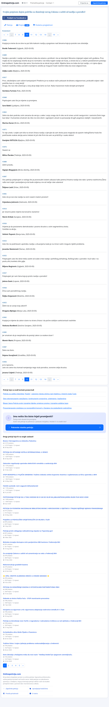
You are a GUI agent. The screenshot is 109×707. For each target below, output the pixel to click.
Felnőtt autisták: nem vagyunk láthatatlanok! (20, 486)
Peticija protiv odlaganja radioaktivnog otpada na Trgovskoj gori (28, 531)
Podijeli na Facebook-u (14, 18)
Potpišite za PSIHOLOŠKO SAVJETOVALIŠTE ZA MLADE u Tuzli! (26, 520)
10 (27, 35)
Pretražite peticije (37, 3)
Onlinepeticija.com (10, 3)
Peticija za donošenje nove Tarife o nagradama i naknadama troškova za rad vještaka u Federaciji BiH (42, 621)
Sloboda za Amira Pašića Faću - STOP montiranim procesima (26, 598)
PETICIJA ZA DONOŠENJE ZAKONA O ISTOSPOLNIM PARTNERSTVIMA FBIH (31, 587)
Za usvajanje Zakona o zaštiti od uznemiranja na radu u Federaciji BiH (30, 553)
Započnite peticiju (99, 3)
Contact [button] (49, 3)
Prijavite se (84, 3)
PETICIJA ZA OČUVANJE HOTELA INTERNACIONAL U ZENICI (25, 452)
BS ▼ (25, 3)
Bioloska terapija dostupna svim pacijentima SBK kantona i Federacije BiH (31, 542)
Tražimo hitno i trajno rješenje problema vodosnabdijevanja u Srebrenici (31, 643)
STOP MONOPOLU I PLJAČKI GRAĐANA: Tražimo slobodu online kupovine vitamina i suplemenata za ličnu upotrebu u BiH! (50, 475)
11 (31, 35)
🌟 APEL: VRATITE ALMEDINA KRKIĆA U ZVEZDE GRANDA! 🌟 (26, 576)
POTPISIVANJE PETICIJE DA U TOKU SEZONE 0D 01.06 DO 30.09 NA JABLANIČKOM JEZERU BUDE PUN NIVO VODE (45, 497)
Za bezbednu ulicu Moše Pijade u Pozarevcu (20, 632)
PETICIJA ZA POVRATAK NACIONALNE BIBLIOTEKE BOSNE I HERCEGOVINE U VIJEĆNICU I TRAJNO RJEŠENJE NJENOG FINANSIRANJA (53, 508)
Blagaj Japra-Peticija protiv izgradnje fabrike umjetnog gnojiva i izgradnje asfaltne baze (35, 403)
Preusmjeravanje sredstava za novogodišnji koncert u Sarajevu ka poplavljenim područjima (37, 408)
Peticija (8, 25)
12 (36, 35)
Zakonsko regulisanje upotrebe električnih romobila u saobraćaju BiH (30, 463)
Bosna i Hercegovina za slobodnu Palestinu (19, 441)
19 (54, 35)
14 (45, 35)
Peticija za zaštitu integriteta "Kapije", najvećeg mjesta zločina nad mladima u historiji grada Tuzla (39, 394)
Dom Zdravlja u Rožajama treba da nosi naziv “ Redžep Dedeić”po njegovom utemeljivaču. (37, 655)
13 (41, 35)
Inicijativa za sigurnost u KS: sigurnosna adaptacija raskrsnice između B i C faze (33, 610)
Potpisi (22, 25)
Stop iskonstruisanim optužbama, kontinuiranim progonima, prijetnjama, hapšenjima (34, 399)
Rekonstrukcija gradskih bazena (15, 565)
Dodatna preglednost (43, 25)
